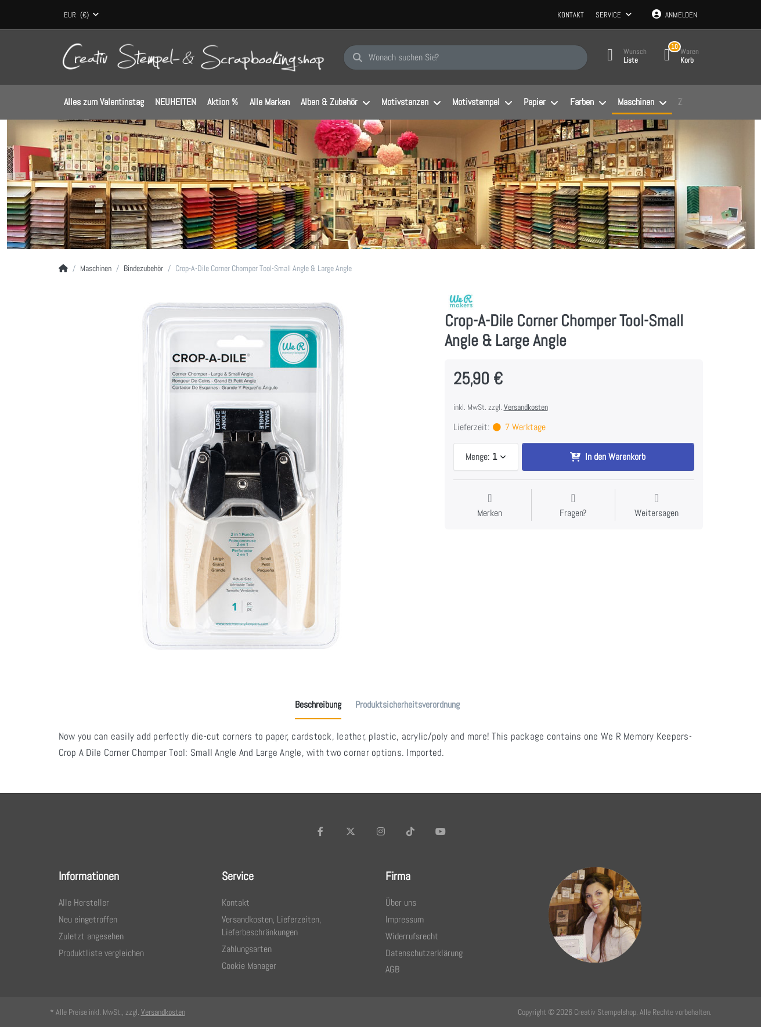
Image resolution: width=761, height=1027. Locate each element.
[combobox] (82, 15)
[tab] (318, 704)
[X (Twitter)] (350, 831)
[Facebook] (321, 831)
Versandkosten (526, 407)
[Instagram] (381, 831)
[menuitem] (104, 102)
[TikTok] (410, 831)
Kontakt (570, 15)
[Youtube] (440, 831)
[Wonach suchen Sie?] (465, 57)
